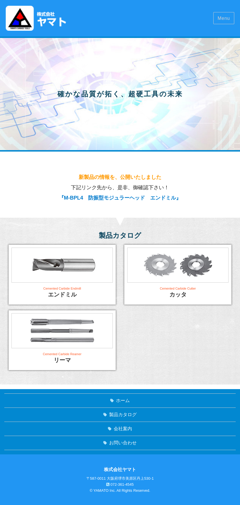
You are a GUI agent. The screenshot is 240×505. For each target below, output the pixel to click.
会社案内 (123, 428)
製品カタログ (123, 414)
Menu (224, 18)
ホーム (123, 400)
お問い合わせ (123, 442)
